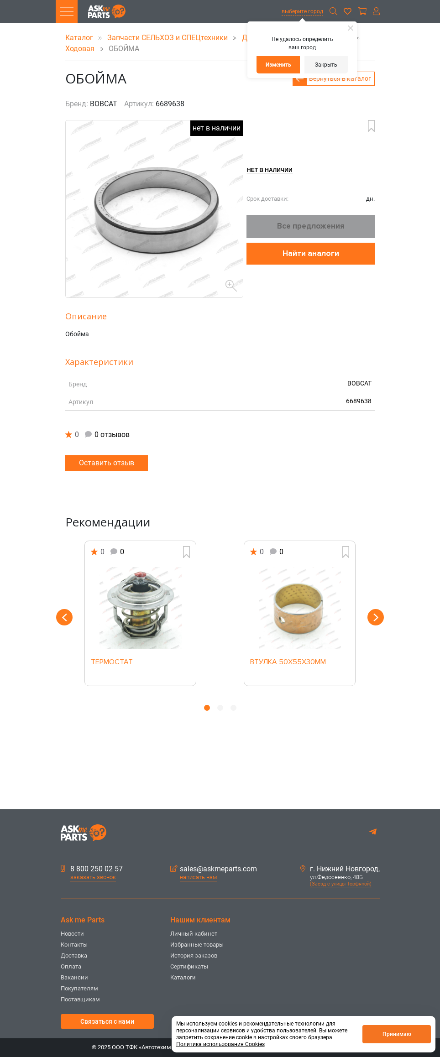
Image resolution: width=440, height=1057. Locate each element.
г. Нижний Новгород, (340, 869)
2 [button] (220, 708)
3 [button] (233, 708)
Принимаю (396, 1034)
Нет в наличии (270, 170)
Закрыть (326, 65)
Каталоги (183, 977)
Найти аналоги (311, 253)
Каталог (80, 37)
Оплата (71, 966)
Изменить (278, 65)
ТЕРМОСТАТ (112, 662)
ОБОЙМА (117, 48)
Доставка (74, 955)
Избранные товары (197, 944)
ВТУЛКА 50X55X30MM (288, 662)
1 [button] (207, 708)
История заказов (193, 955)
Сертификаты (189, 966)
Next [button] (375, 617)
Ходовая (80, 48)
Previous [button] (64, 617)
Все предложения (311, 226)
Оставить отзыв (106, 462)
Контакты (74, 944)
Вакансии (74, 977)
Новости (72, 933)
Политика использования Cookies (220, 1044)
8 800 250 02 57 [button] (92, 869)
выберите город (302, 11)
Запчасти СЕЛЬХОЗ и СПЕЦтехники (168, 37)
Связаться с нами (107, 1021)
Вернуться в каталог (340, 78)
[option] (140, 613)
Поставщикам (80, 999)
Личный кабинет (193, 933)
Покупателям (79, 988)
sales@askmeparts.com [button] (213, 869)
